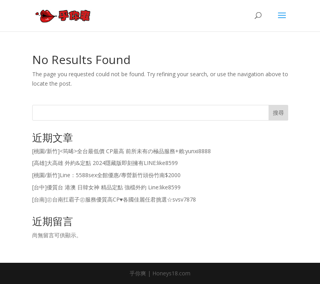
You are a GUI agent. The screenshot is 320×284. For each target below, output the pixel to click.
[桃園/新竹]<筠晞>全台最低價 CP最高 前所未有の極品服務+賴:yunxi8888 (121, 151)
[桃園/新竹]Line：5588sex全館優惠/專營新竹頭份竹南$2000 (106, 175)
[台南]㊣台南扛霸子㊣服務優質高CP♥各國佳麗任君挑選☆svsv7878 (114, 199)
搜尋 (278, 112)
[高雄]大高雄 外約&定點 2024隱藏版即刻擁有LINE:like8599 (105, 163)
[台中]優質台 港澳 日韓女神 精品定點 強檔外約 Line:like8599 (106, 187)
